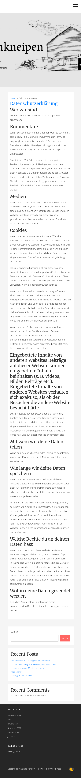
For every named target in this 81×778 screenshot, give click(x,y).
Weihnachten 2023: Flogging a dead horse (30, 660)
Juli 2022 (11, 736)
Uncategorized (14, 751)
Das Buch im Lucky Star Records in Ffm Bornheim (34, 664)
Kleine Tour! (16, 671)
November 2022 (14, 728)
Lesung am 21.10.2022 (21, 675)
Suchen (14, 631)
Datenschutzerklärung (34, 103)
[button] (75, 6)
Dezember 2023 (14, 715)
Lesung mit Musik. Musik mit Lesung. (28, 668)
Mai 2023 (11, 719)
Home (13, 98)
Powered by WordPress (49, 768)
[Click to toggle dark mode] (72, 768)
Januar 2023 (13, 723)
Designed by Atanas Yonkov (21, 768)
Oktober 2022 (13, 732)
